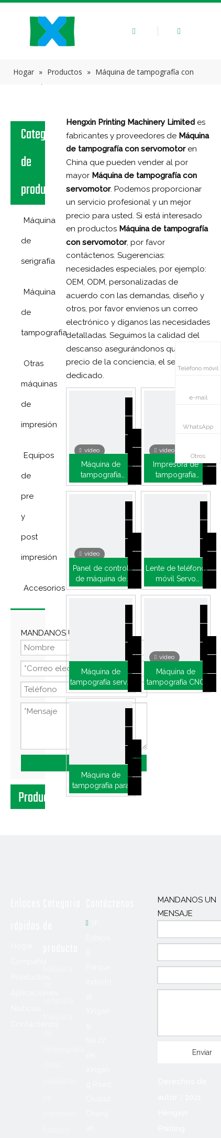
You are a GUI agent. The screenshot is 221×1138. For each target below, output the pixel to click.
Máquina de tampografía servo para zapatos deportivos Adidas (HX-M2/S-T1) (100, 677)
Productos (30, 977)
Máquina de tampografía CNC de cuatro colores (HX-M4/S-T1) (175, 677)
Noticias (25, 1008)
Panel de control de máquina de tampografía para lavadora (100, 574)
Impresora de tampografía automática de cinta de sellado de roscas (176, 470)
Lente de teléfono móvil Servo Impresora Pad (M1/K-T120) (176, 574)
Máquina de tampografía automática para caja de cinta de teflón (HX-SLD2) (100, 470)
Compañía (28, 961)
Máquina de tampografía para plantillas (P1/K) (100, 781)
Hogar (21, 946)
